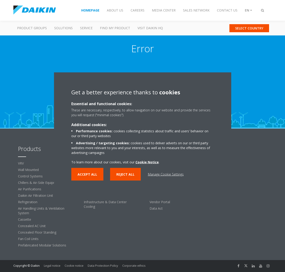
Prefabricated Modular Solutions (42, 245)
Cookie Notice (147, 162)
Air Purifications (29, 189)
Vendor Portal (160, 202)
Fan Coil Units (28, 239)
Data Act (156, 208)
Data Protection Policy (103, 265)
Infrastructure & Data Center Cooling (105, 204)
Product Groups (32, 28)
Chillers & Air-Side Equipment (39, 182)
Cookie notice (74, 265)
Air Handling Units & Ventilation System (41, 210)
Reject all (125, 174)
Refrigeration (27, 202)
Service (86, 28)
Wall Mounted (28, 170)
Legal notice (52, 265)
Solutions (63, 28)
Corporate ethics (134, 265)
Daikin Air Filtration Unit (35, 195)
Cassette (24, 219)
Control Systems (30, 176)
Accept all (87, 174)
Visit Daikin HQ (150, 28)
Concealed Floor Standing (37, 232)
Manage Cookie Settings (166, 174)
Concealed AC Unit (32, 226)
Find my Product (115, 28)
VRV (21, 163)
